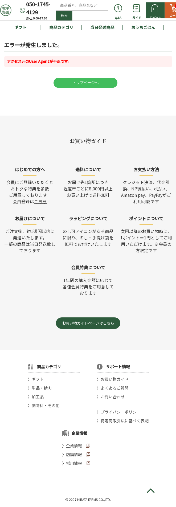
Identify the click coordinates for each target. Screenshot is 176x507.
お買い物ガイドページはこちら (88, 323)
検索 (64, 16)
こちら (40, 201)
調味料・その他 (46, 405)
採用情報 (74, 463)
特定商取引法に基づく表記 (125, 420)
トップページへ (85, 82)
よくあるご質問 (115, 388)
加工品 (38, 396)
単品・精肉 (42, 388)
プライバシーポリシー (121, 412)
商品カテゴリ (61, 27)
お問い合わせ (113, 396)
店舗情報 (74, 454)
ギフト (20, 27)
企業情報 (74, 445)
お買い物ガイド (115, 379)
